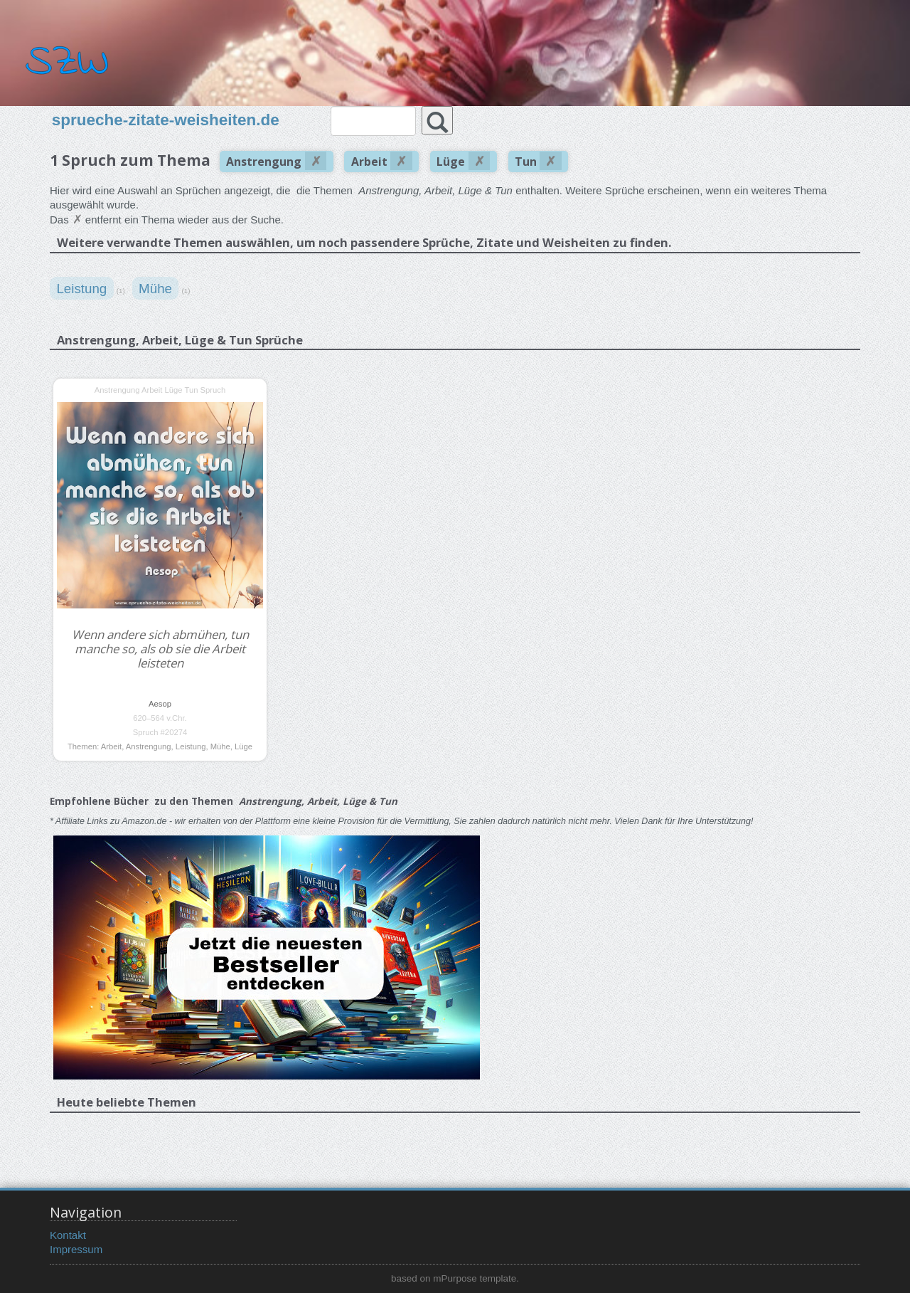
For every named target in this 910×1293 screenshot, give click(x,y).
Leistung (81, 288)
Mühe (155, 288)
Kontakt (68, 1235)
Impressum (76, 1249)
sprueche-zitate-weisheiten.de (165, 119)
